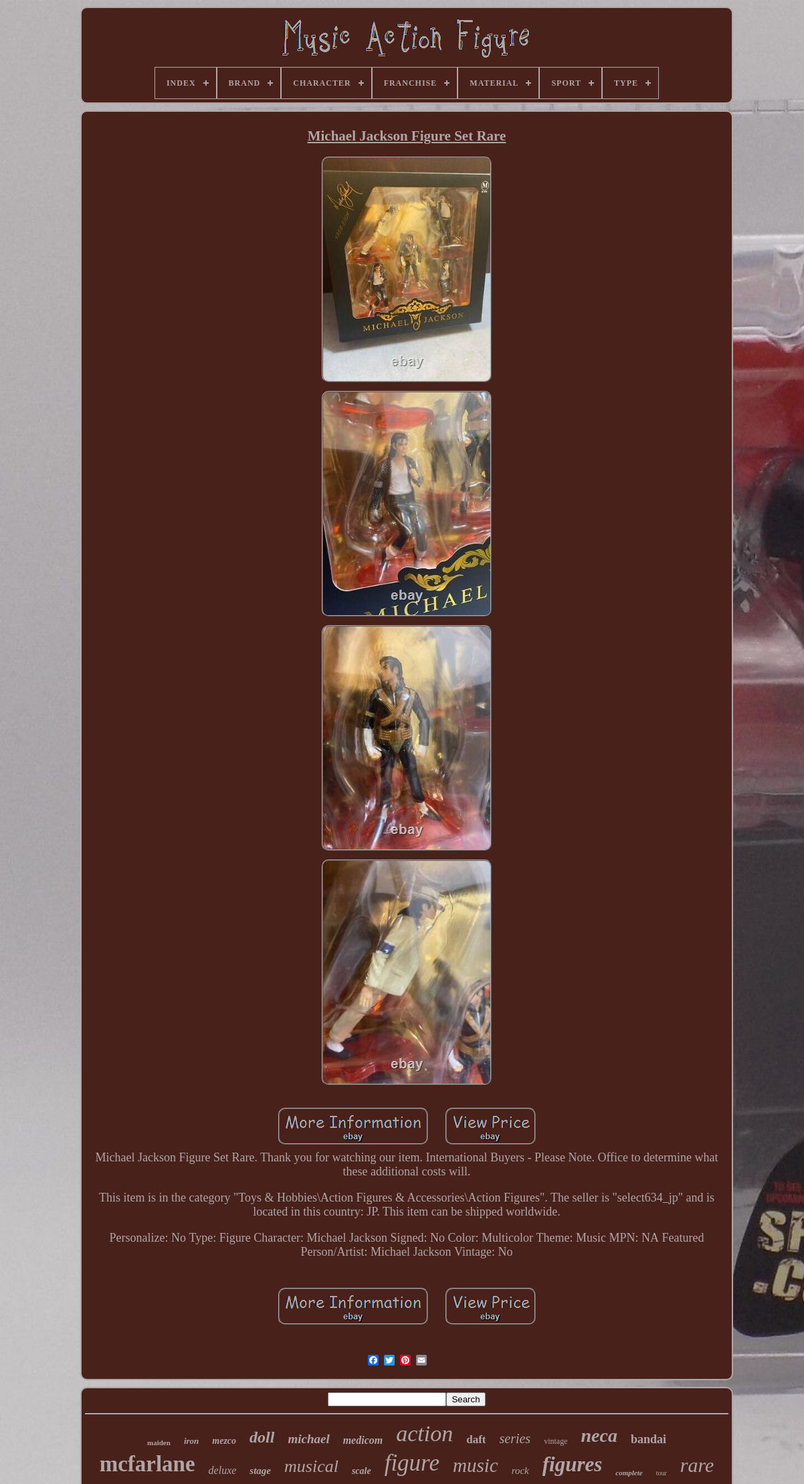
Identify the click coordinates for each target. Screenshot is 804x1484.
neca (599, 1435)
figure (412, 1463)
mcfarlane (147, 1464)
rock (520, 1470)
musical (311, 1466)
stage (260, 1470)
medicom (363, 1440)
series (514, 1438)
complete (628, 1473)
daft (476, 1439)
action (424, 1433)
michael (308, 1439)
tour (661, 1473)
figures (572, 1464)
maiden (159, 1442)
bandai (648, 1439)
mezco (224, 1441)
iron (191, 1441)
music (475, 1465)
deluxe (223, 1470)
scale (361, 1471)
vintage (555, 1441)
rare (697, 1465)
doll (261, 1437)
